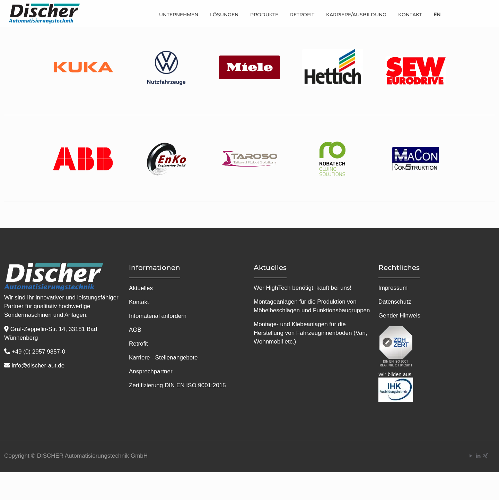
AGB (135, 330)
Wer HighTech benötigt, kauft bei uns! (302, 288)
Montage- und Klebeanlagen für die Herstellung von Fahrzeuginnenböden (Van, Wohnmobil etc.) (310, 333)
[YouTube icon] (470, 456)
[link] (83, 67)
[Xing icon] (485, 456)
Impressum (393, 288)
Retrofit (138, 343)
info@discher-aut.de (38, 365)
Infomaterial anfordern (157, 316)
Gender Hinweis (399, 315)
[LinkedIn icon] (478, 456)
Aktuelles (141, 288)
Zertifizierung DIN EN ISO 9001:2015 (177, 385)
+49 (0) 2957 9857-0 (38, 351)
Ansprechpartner (151, 371)
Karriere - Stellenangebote (163, 357)
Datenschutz (394, 301)
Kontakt (139, 302)
